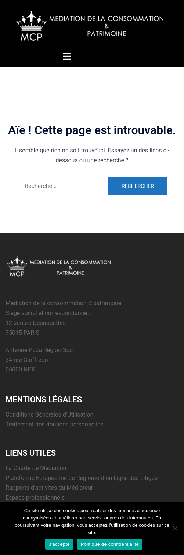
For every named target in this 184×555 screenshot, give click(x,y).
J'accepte (59, 544)
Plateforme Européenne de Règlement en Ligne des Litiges (82, 477)
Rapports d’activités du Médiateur (49, 487)
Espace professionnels (35, 497)
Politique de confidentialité (110, 544)
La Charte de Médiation (36, 468)
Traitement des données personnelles (55, 424)
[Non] (174, 528)
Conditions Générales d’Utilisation (49, 414)
